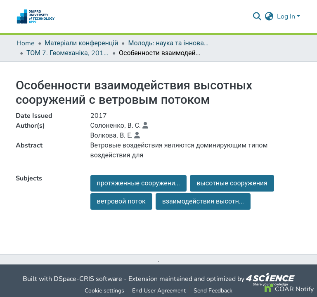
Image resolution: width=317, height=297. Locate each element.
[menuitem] (269, 16)
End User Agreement (159, 291)
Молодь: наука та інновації (169, 43)
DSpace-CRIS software (88, 278)
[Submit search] (257, 16)
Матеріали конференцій (81, 43)
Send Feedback (213, 291)
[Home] (35, 16)
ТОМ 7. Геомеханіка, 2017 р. (67, 53)
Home (26, 43)
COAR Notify (289, 289)
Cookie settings (104, 291)
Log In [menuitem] (286, 16)
